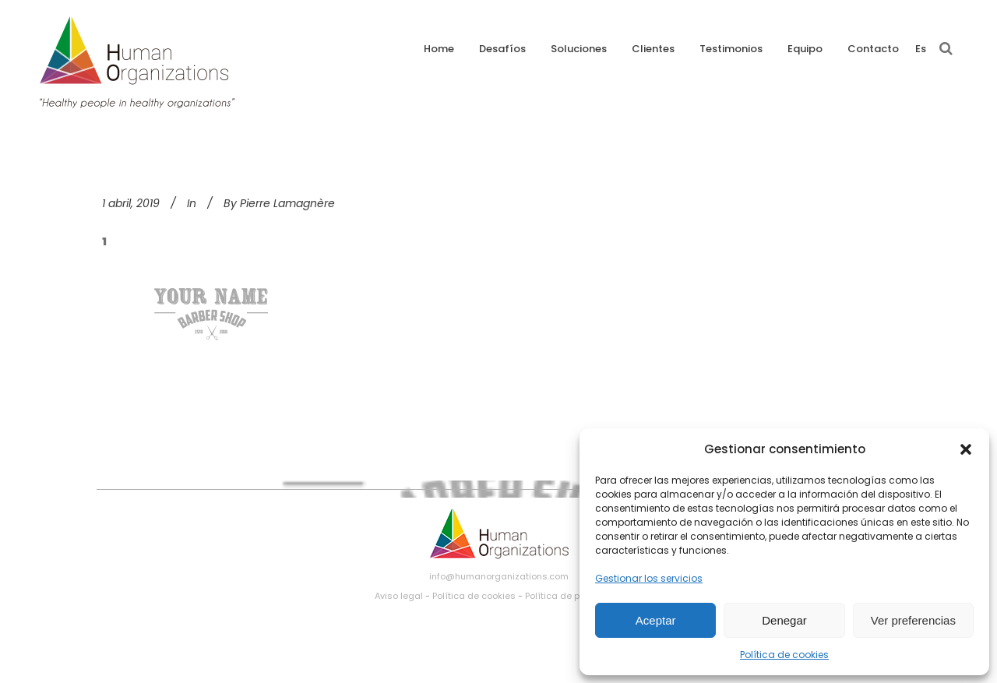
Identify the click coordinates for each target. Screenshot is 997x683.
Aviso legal (399, 596)
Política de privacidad (573, 596)
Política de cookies (784, 654)
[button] (966, 449)
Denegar (784, 620)
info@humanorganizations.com (499, 576)
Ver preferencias (913, 620)
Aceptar (656, 620)
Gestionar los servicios (649, 578)
